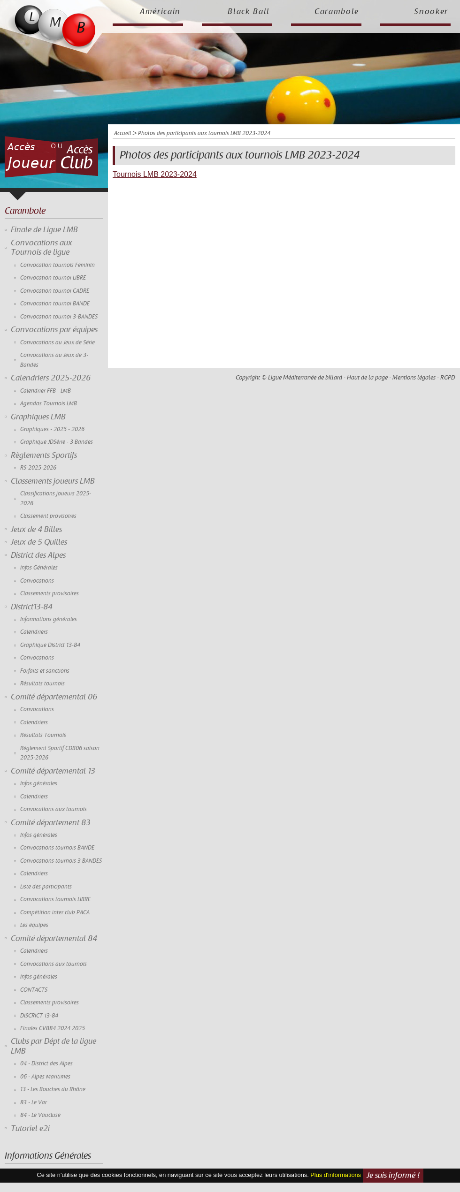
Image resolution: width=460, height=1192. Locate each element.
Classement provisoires (48, 516)
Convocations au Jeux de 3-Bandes (54, 360)
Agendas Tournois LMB (48, 404)
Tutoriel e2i (30, 1128)
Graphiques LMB (38, 417)
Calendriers (34, 632)
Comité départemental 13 (53, 771)
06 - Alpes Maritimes (45, 1077)
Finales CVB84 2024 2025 (52, 1028)
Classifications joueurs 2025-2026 (55, 498)
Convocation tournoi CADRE (54, 291)
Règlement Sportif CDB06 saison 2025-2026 (60, 753)
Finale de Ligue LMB (44, 230)
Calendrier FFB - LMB (45, 391)
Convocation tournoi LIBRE (53, 278)
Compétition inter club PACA (55, 913)
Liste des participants (46, 887)
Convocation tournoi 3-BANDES (59, 317)
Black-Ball (249, 11)
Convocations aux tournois (53, 809)
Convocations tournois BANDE (57, 848)
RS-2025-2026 (38, 468)
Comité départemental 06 (54, 697)
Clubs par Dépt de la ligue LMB (53, 1046)
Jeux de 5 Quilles (39, 542)
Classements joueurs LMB (53, 481)
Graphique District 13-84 (50, 645)
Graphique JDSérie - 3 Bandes (56, 442)
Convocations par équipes (54, 329)
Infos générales (38, 784)
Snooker (431, 11)
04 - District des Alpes (46, 1064)
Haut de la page (367, 377)
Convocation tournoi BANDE (55, 304)
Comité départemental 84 (54, 938)
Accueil (122, 133)
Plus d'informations (335, 1174)
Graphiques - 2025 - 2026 (52, 429)
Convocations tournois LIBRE (55, 899)
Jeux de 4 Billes (36, 529)
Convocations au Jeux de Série (57, 343)
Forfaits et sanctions (44, 671)
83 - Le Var (33, 1103)
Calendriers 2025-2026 (51, 378)
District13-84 (32, 607)
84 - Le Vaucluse (40, 1115)
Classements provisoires (49, 594)
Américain (160, 11)
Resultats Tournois (43, 735)
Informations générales (48, 619)
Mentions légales (414, 377)
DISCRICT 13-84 (39, 1016)
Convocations (37, 581)
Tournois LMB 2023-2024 (155, 174)
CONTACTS (33, 990)
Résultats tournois (42, 684)
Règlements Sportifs (44, 455)
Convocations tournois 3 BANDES (61, 861)
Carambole (336, 11)
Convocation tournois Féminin (57, 265)
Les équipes (34, 925)
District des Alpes (38, 555)
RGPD (447, 377)
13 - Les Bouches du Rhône (52, 1089)
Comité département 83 (51, 823)
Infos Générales (39, 568)
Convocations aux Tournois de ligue (41, 247)
